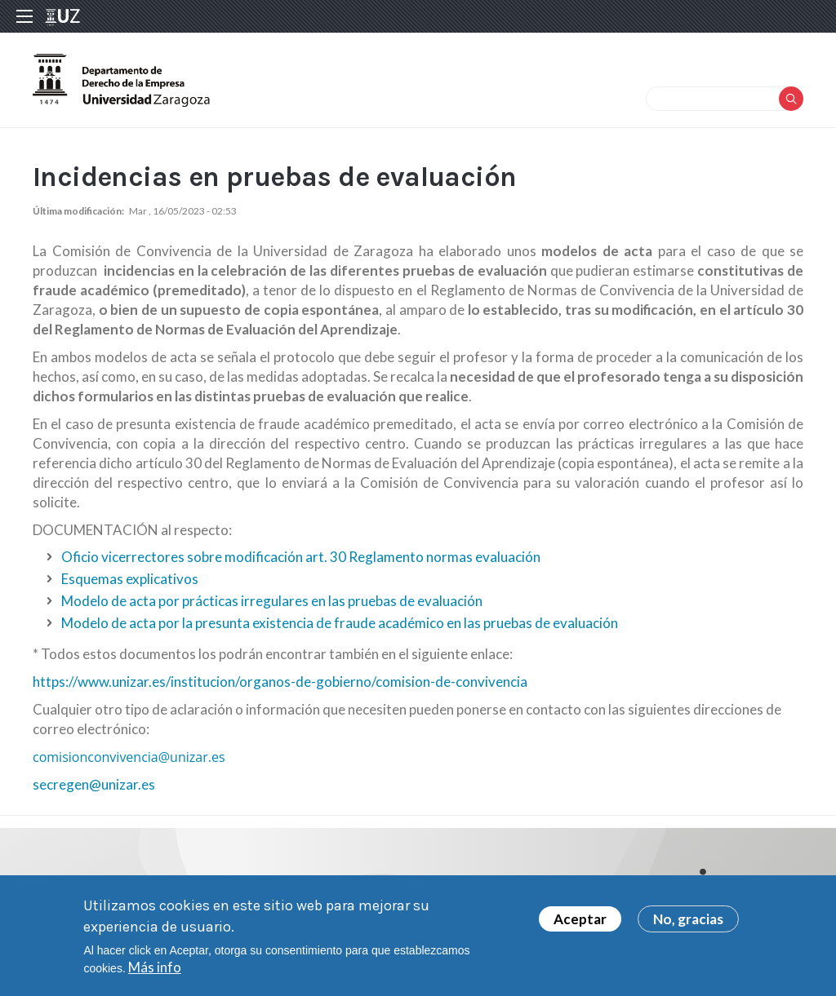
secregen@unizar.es (94, 784)
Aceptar (580, 923)
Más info (154, 971)
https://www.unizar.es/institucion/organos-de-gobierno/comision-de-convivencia (280, 681)
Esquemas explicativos (129, 578)
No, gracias (688, 923)
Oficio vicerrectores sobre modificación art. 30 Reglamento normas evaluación (300, 556)
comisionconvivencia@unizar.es (129, 757)
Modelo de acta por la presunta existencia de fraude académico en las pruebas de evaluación (339, 622)
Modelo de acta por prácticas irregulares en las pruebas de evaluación (271, 600)
